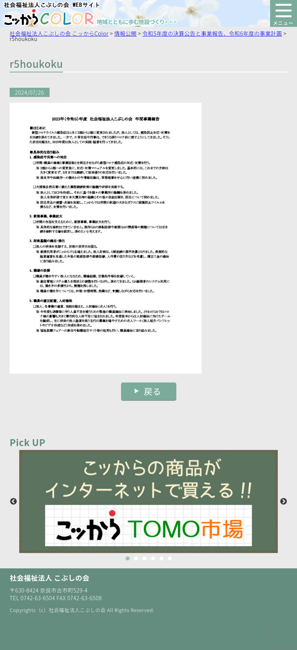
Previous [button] (13, 502)
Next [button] (283, 502)
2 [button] (136, 559)
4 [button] (153, 559)
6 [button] (170, 559)
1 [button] (127, 559)
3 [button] (144, 559)
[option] (148, 501)
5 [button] (161, 559)
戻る (152, 391)
